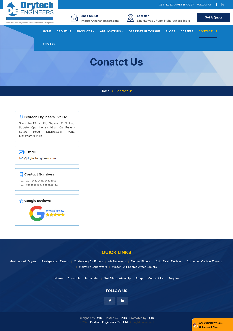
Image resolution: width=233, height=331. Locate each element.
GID (151, 318)
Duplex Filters (140, 261)
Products (85, 31)
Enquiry (49, 44)
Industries (92, 278)
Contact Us (208, 31)
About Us (64, 31)
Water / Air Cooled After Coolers (134, 267)
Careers (187, 31)
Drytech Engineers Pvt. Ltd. (109, 322)
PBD (124, 318)
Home (47, 31)
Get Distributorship (145, 31)
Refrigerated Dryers (55, 261)
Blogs (170, 31)
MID (99, 318)
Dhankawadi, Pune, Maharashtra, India (163, 21)
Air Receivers (117, 261)
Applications (111, 31)
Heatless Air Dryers (23, 261)
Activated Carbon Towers (204, 261)
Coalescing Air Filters (88, 261)
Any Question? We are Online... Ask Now (211, 325)
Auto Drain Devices (168, 261)
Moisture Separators (93, 267)
